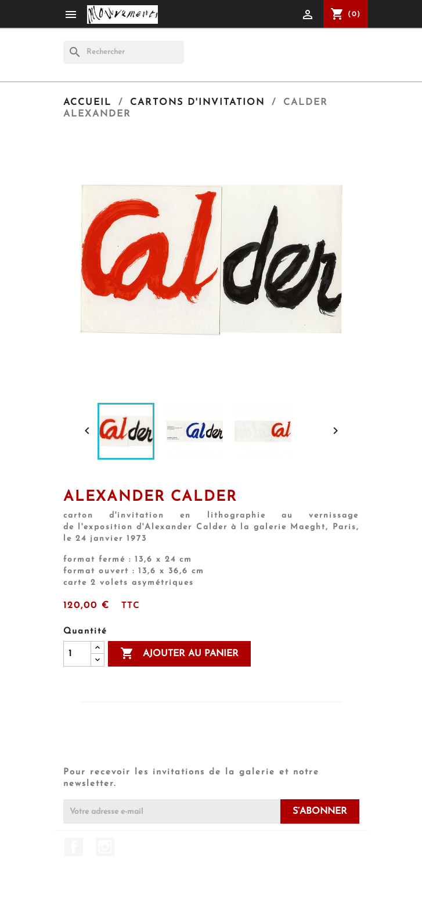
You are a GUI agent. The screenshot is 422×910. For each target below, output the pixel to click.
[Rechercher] (123, 52)
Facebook (73, 847)
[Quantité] (77, 654)
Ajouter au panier (179, 653)
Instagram (105, 847)
